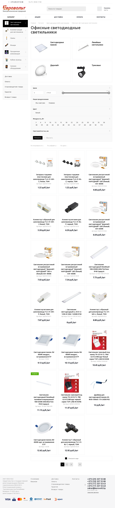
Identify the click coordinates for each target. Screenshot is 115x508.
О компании (35, 479)
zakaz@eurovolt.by (96, 488)
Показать (37, 137)
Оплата (80, 17)
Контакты (101, 17)
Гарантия (54, 487)
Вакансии (34, 481)
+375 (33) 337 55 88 (96, 481)
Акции (37, 17)
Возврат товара (57, 489)
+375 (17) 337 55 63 (96, 483)
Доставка (58, 17)
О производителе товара (60, 484)
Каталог (11, 17)
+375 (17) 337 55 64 (96, 486)
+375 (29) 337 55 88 (16, 2)
